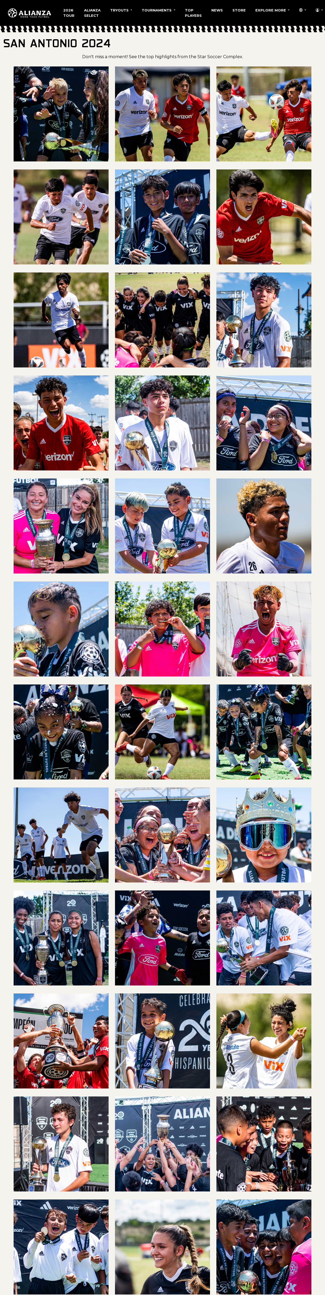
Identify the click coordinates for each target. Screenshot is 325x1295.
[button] (302, 10)
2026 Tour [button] (68, 13)
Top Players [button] (193, 13)
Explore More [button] (271, 10)
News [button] (217, 10)
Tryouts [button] (120, 10)
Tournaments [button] (157, 10)
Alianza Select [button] (92, 13)
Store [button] (239, 10)
